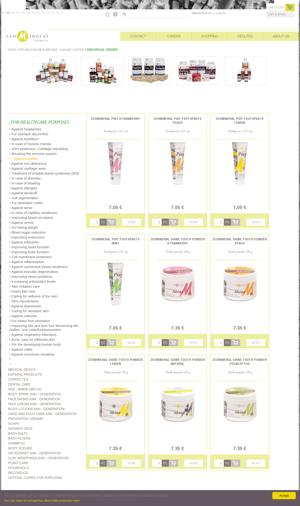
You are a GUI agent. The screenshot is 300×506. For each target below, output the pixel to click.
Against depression (25, 306)
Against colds (20, 349)
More (131, 222)
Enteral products (25, 374)
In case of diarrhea (25, 178)
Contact (138, 36)
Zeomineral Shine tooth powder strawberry (177, 241)
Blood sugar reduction (27, 232)
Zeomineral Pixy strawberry (115, 119)
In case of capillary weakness (33, 213)
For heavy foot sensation (29, 321)
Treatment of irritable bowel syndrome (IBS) (44, 173)
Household (18, 468)
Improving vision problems (30, 277)
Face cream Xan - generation (34, 404)
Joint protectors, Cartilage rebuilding (38, 149)
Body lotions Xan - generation (36, 409)
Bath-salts (18, 433)
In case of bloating (24, 183)
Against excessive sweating (31, 354)
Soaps (13, 423)
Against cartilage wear (27, 168)
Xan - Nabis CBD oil (25, 389)
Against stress (21, 222)
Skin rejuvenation (23, 301)
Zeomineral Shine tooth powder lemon (115, 362)
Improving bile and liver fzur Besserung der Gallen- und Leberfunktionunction (43, 328)
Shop (12, 49)
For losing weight (23, 227)
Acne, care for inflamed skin (32, 339)
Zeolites (245, 36)
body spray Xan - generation (34, 394)
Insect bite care (22, 291)
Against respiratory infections (32, 335)
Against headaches (25, 129)
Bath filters (19, 438)
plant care (18, 463)
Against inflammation (26, 262)
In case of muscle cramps (30, 144)
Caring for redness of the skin (33, 296)
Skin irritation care (24, 286)
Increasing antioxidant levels (32, 281)
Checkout (276, 7)
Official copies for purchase (35, 478)
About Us (281, 36)
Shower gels (20, 428)
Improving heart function (29, 247)
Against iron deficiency (27, 163)
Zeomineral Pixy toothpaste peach (178, 121)
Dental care (19, 384)
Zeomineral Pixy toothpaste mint (115, 241)
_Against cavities (23, 159)
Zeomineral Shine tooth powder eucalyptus (239, 362)
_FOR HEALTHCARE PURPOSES (38, 122)
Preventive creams (25, 419)
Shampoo (16, 443)
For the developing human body (35, 344)
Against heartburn (24, 139)
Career (173, 36)
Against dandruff (23, 193)
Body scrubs (20, 448)
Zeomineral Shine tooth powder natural (177, 362)
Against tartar (20, 208)
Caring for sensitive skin (29, 311)
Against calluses (23, 316)
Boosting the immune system (33, 154)
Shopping (209, 36)
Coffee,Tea (18, 379)
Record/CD (18, 473)
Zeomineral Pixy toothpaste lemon (240, 121)
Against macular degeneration (33, 272)
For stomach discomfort (28, 134)
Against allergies (23, 188)
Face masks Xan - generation (34, 399)
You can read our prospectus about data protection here (41, 500)
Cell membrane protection (30, 257)
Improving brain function (29, 252)
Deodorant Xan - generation (34, 453)
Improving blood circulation (31, 218)
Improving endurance (27, 237)
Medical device (22, 369)
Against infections (24, 242)
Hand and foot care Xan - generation (42, 414)
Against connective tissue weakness (38, 267)
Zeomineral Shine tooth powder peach (239, 241)
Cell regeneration (23, 198)
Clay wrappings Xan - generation (38, 458)
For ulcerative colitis (26, 203)
